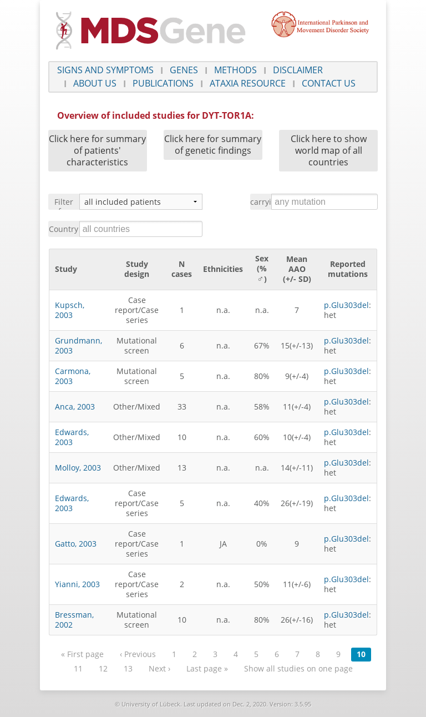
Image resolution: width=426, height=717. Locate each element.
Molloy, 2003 (78, 467)
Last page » (207, 668)
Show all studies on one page (298, 668)
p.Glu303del (346, 305)
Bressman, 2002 (74, 619)
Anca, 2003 (75, 406)
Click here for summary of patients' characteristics (97, 150)
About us (94, 83)
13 (128, 668)
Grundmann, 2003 (78, 345)
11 (78, 668)
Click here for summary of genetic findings (212, 144)
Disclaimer (298, 70)
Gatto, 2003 (76, 543)
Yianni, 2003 (77, 584)
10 (361, 654)
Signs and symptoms (105, 70)
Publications (163, 83)
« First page (82, 654)
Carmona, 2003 (72, 376)
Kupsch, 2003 (69, 310)
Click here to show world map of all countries (329, 150)
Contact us (329, 83)
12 (103, 668)
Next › (159, 668)
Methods (235, 70)
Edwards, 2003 (72, 437)
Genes (184, 70)
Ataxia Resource (248, 83)
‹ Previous (138, 654)
